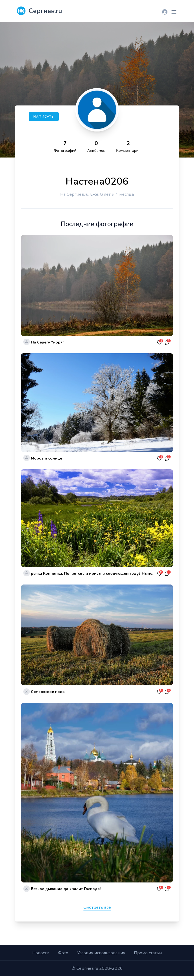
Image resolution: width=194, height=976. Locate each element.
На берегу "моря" (47, 342)
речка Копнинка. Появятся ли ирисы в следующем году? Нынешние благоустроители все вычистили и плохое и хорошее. (93, 573)
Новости (40, 953)
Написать (43, 116)
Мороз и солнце (46, 458)
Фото (63, 953)
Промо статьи (148, 953)
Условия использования (101, 953)
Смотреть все (97, 907)
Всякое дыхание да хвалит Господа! (66, 888)
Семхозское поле (47, 691)
